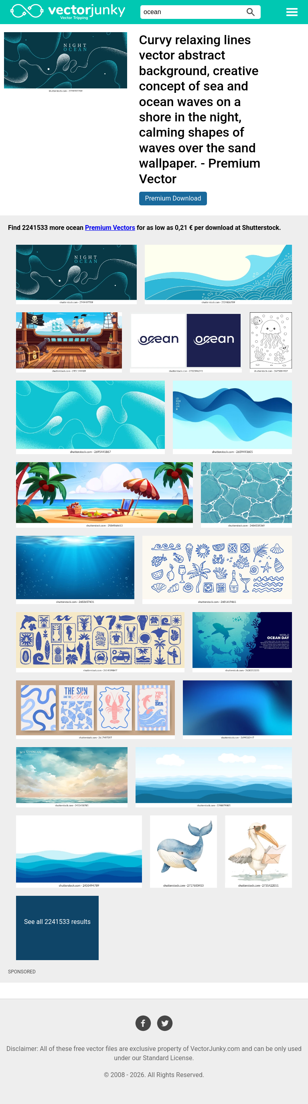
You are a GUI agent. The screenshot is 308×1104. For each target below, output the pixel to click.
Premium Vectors (110, 227)
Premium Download (173, 198)
